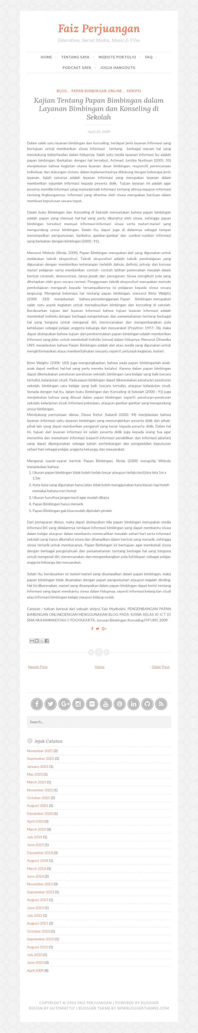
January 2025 (37, 766)
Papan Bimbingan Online (96, 91)
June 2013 (35, 907)
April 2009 (35, 970)
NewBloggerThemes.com (143, 1008)
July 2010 (34, 954)
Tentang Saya (75, 57)
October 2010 (38, 931)
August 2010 (37, 947)
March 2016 (36, 868)
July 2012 (34, 915)
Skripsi (134, 91)
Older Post (161, 667)
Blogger (150, 1003)
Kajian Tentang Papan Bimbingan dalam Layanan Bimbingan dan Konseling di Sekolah (99, 109)
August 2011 (37, 923)
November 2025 (40, 750)
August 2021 (37, 805)
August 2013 (37, 899)
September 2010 (40, 939)
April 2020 (35, 821)
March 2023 (36, 782)
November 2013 (40, 884)
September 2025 (40, 758)
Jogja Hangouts (117, 68)
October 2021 (38, 797)
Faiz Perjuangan (99, 28)
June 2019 (35, 844)
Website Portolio (117, 57)
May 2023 (35, 774)
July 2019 (34, 837)
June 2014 (35, 876)
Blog (62, 91)
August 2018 (37, 860)
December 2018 (40, 852)
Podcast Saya (77, 68)
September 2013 (40, 892)
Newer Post (38, 667)
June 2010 (35, 962)
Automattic (62, 1008)
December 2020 (40, 813)
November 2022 (40, 790)
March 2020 (36, 829)
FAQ (149, 57)
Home (46, 57)
